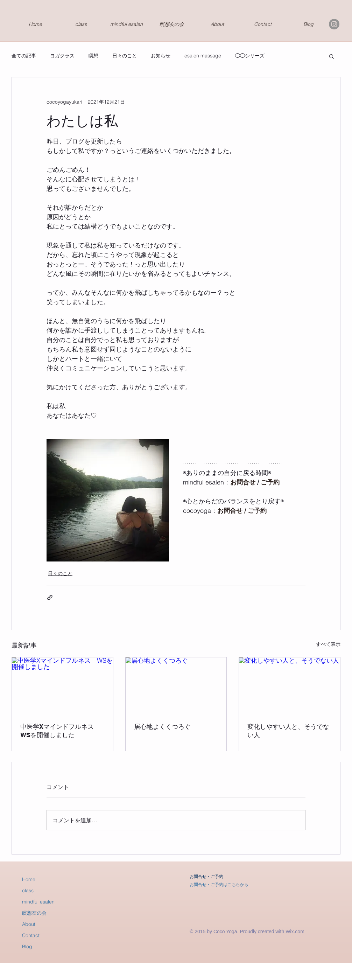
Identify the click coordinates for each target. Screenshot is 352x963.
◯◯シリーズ (250, 56)
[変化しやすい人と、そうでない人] (289, 685)
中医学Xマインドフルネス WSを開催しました (60, 731)
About (28, 924)
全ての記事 (24, 56)
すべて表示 (328, 644)
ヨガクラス (62, 56)
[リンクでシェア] (50, 597)
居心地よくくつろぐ (162, 726)
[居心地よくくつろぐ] (176, 685)
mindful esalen (38, 902)
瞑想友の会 (34, 913)
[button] (331, 56)
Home (28, 879)
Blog (27, 946)
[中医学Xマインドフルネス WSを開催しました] (62, 685)
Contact (31, 935)
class (28, 890)
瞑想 (93, 56)
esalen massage (202, 56)
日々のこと (124, 56)
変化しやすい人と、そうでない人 (288, 731)
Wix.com (295, 931)
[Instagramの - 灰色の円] (334, 24)
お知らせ (160, 56)
